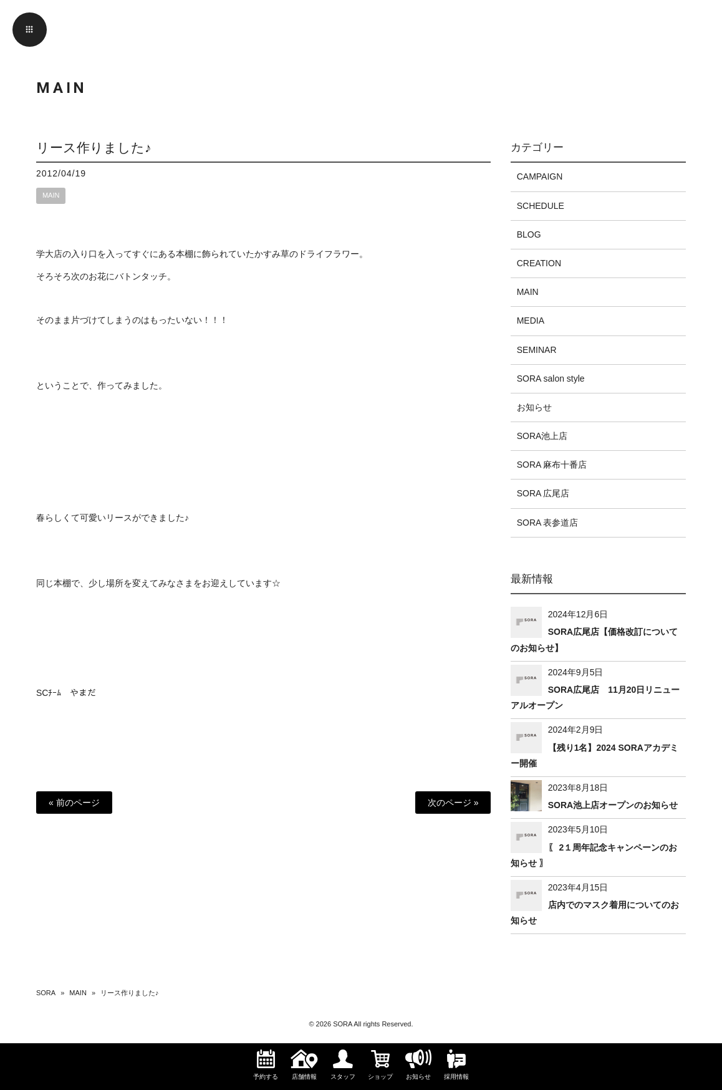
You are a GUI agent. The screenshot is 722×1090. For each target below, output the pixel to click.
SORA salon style (551, 378)
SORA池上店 (542, 436)
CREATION (539, 263)
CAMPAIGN (540, 176)
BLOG (529, 234)
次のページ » (453, 803)
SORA (45, 992)
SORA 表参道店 (548, 523)
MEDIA (530, 321)
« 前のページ (74, 803)
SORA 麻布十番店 (552, 465)
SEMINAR (537, 350)
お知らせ (534, 407)
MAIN (51, 195)
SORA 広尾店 (543, 493)
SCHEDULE (540, 206)
